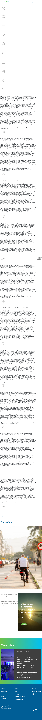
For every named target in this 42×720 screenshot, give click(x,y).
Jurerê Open (18, 694)
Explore (16, 688)
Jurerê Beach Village (20, 696)
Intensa (2, 696)
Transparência (4, 700)
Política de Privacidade (31, 622)
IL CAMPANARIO (19, 699)
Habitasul (34, 688)
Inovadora (3, 693)
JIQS (33, 693)
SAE (33, 694)
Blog (16, 691)
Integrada (3, 698)
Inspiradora (3, 694)
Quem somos (4, 691)
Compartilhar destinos (39, 258)
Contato (17, 693)
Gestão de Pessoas (36, 691)
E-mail (22, 617)
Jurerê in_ (3, 688)
